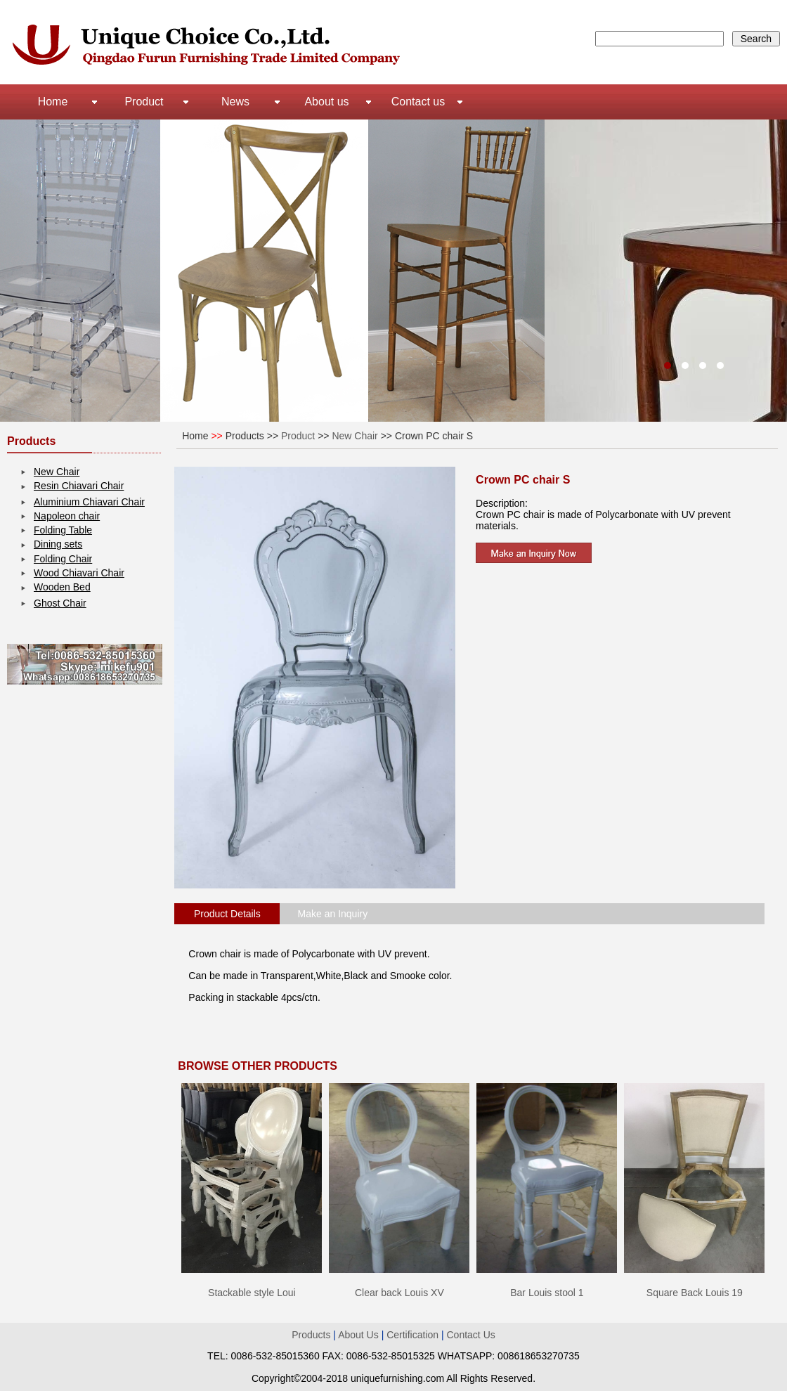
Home (53, 102)
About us (326, 102)
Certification (412, 1334)
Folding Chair (63, 558)
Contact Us (471, 1334)
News (235, 102)
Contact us (418, 102)
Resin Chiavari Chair (79, 485)
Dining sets (58, 544)
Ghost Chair (60, 603)
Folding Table (63, 530)
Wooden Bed (62, 587)
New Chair (56, 471)
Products (311, 1334)
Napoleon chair (67, 516)
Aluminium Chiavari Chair (89, 501)
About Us (359, 1334)
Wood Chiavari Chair (79, 572)
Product (143, 102)
